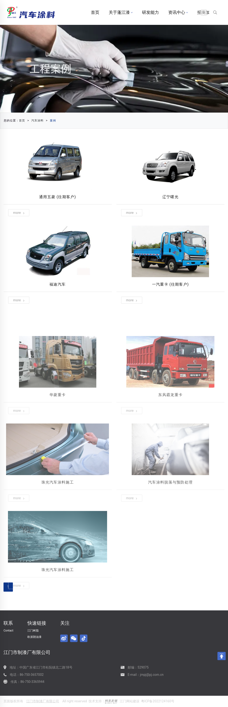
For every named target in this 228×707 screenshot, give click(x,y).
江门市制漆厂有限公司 (42, 701)
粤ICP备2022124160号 (157, 701)
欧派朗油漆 (34, 637)
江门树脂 (33, 630)
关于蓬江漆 (121, 12)
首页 (95, 12)
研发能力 (150, 12)
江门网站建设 (129, 701)
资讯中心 (178, 12)
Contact (8, 630)
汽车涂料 (37, 120)
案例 (53, 120)
